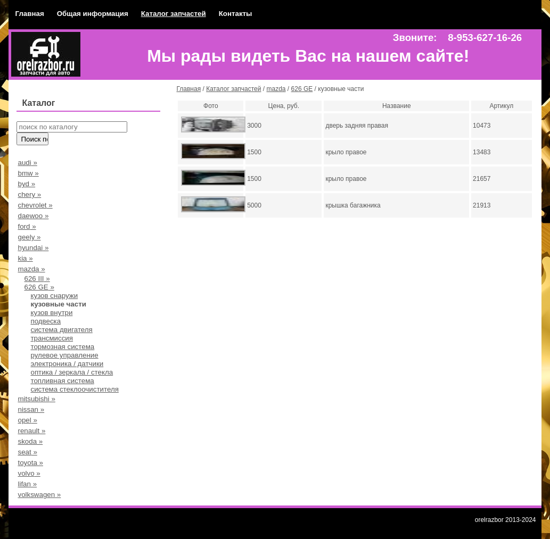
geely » (29, 237)
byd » (26, 184)
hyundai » (33, 248)
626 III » (37, 279)
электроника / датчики (66, 364)
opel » (27, 420)
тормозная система (62, 347)
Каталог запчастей (173, 14)
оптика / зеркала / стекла (71, 372)
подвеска (45, 321)
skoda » (30, 441)
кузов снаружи (54, 296)
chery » (29, 194)
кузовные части (58, 304)
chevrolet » (35, 205)
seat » (27, 452)
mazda (276, 89)
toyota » (30, 463)
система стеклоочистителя (74, 389)
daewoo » (33, 216)
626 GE (302, 89)
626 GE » (39, 287)
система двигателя (61, 330)
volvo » (29, 473)
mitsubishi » (36, 399)
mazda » (31, 269)
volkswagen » (39, 495)
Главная (29, 14)
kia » (25, 258)
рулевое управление (64, 355)
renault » (31, 431)
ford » (27, 226)
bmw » (28, 173)
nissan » (31, 409)
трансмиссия (51, 338)
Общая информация (92, 14)
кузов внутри (51, 313)
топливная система (62, 381)
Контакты (235, 14)
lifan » (27, 484)
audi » (27, 163)
